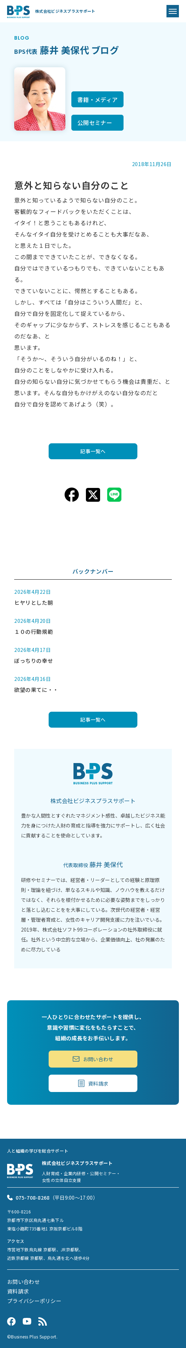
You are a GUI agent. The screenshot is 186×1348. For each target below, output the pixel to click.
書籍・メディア (97, 99)
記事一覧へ (93, 451)
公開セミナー (94, 122)
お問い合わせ (92, 1059)
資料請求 (93, 1083)
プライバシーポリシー (34, 1300)
